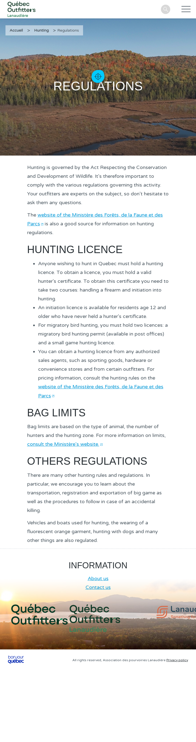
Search (166, 9)
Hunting (41, 30)
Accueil (16, 30)
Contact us (98, 587)
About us (98, 578)
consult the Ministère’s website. (63, 444)
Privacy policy (177, 660)
